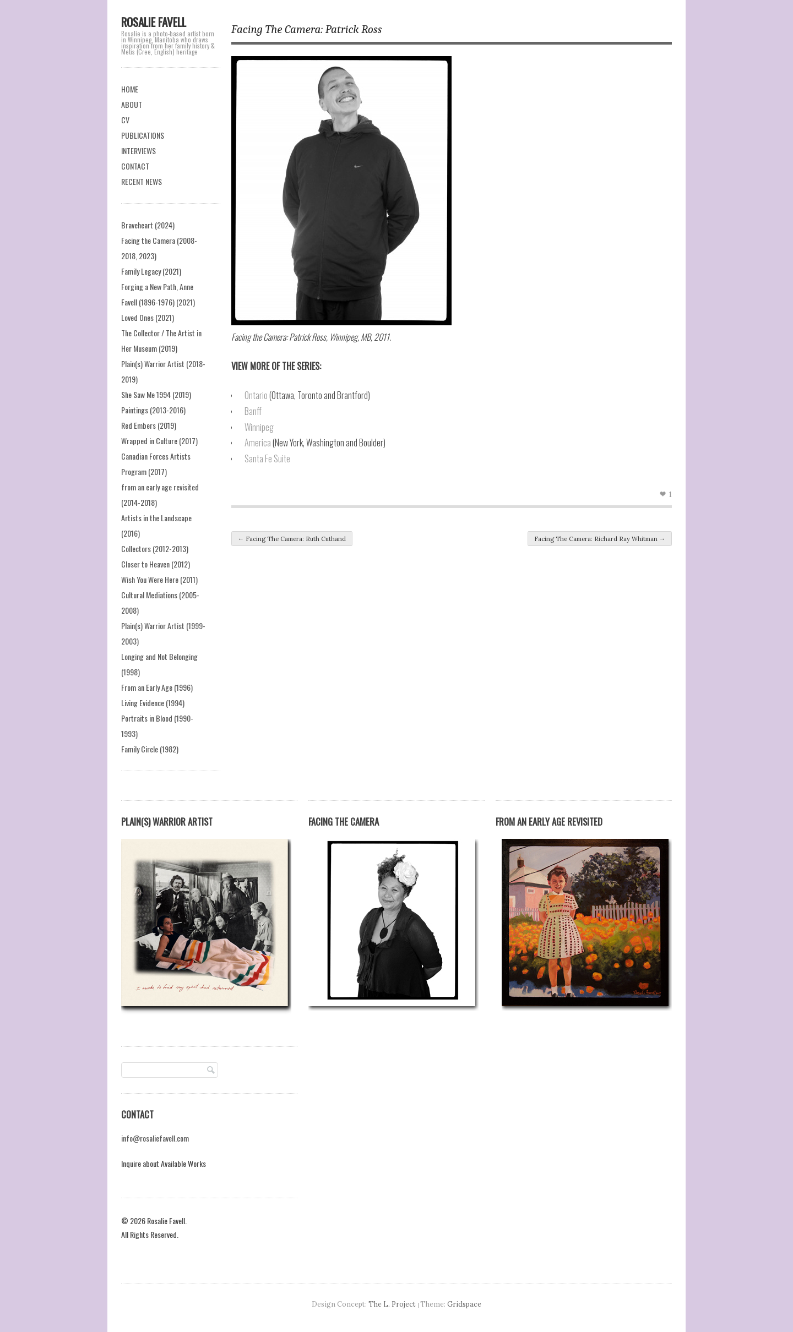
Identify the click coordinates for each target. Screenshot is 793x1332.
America (258, 442)
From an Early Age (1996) (157, 687)
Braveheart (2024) (148, 225)
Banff (253, 411)
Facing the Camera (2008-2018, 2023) (159, 247)
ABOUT (131, 104)
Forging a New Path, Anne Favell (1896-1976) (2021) (158, 294)
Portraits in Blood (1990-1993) (157, 725)
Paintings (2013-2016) (153, 410)
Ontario (256, 395)
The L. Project (392, 1304)
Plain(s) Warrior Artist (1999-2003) (163, 633)
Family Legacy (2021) (151, 271)
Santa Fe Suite (267, 458)
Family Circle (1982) (149, 749)
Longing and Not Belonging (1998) (159, 664)
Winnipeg (259, 427)
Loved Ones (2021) (147, 317)
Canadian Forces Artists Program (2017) (156, 463)
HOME (129, 89)
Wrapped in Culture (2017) (159, 440)
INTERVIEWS (138, 150)
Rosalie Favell (153, 21)
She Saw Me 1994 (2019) (156, 394)
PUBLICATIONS (142, 135)
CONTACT (135, 166)
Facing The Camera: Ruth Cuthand (292, 539)
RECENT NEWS (141, 181)
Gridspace (464, 1304)
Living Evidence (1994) (152, 702)
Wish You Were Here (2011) (159, 579)
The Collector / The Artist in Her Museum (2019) (161, 340)
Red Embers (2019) (148, 425)
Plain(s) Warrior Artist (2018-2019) (163, 371)
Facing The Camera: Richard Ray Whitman (599, 539)
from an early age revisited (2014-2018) (160, 494)
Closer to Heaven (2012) (155, 564)
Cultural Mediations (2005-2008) (160, 602)
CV (125, 119)
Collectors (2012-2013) (154, 548)
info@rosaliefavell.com (155, 1138)
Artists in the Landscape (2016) (156, 525)
